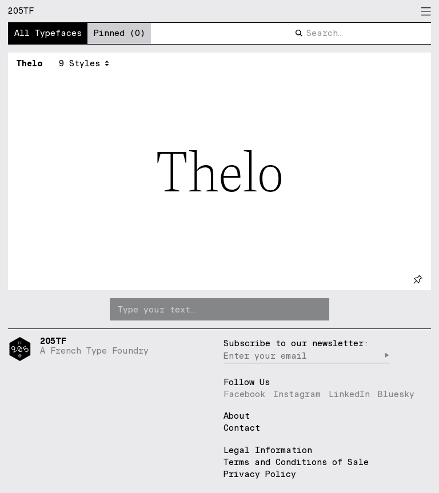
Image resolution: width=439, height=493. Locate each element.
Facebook (244, 394)
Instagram (297, 394)
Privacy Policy (260, 474)
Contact (242, 428)
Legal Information (268, 450)
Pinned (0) (119, 33)
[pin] (418, 279)
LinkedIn (349, 394)
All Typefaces (48, 33)
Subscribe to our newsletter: (296, 343)
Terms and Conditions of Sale (296, 462)
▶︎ (386, 355)
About (237, 416)
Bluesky (396, 394)
